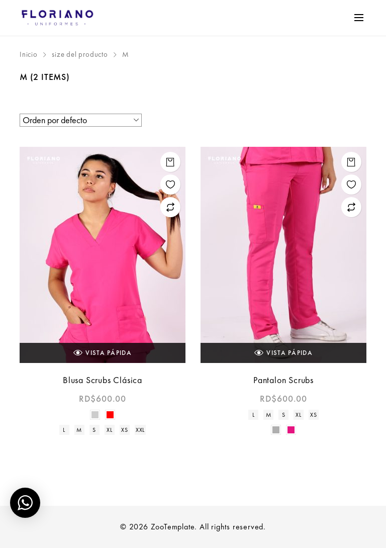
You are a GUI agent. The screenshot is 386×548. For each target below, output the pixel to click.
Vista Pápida (102, 353)
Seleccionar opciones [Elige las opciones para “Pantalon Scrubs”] (351, 162)
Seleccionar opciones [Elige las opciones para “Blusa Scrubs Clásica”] (170, 162)
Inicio (29, 54)
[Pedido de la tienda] (81, 120)
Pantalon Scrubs (283, 380)
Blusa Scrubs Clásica (102, 380)
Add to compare (170, 207)
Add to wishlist (170, 184)
